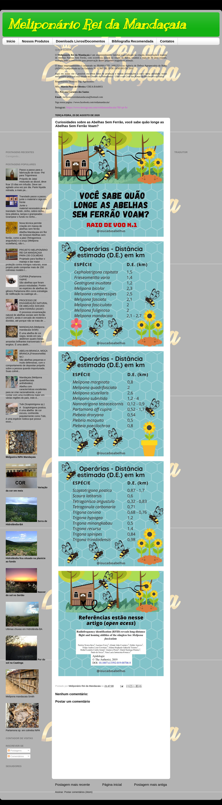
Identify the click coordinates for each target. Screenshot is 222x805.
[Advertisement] (27, 96)
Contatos (167, 41)
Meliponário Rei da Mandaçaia (96, 24)
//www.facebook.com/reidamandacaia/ (91, 102)
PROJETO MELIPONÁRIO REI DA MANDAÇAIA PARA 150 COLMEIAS (33, 253)
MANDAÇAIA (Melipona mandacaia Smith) (31, 328)
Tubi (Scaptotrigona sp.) (32, 404)
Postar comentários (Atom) (78, 792)
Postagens (15, 750)
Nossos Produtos (35, 41)
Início (11, 41)
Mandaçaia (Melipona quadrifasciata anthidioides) (30, 380)
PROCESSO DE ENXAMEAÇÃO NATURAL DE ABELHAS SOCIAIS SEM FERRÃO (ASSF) (33, 304)
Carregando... (13, 156)
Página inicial (112, 784)
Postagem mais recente (72, 784)
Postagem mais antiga (150, 784)
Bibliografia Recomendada (132, 41)
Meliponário (64, 55)
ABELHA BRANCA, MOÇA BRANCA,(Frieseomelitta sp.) (33, 353)
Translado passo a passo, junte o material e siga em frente (33, 199)
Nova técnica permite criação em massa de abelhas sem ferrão (30, 226)
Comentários (16, 756)
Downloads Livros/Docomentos (80, 41)
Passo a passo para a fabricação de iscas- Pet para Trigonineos (32, 172)
